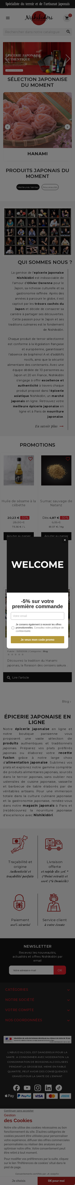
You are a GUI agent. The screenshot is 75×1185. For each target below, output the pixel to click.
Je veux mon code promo (37, 639)
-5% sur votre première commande (37, 604)
